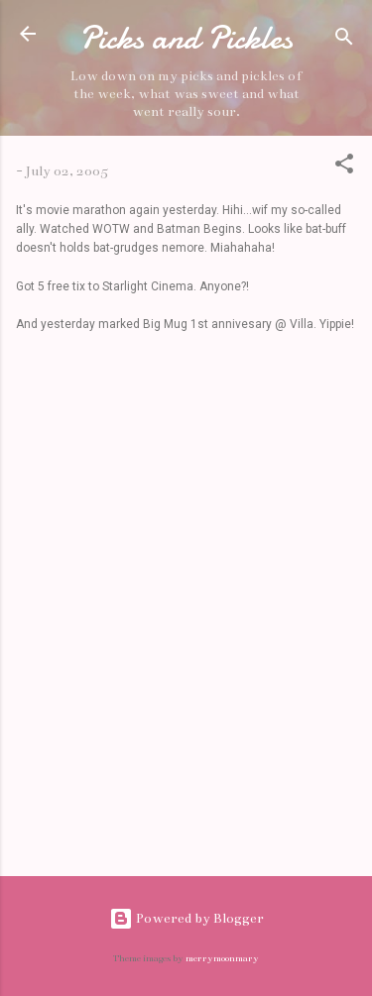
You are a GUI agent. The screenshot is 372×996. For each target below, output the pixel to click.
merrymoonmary (222, 958)
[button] (344, 167)
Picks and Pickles (186, 38)
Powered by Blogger (186, 918)
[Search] (344, 40)
